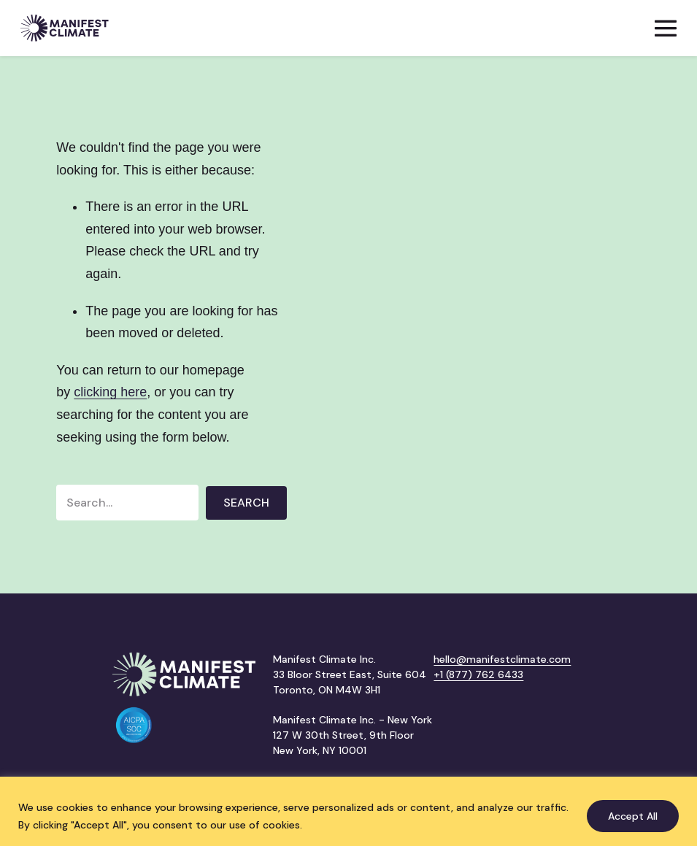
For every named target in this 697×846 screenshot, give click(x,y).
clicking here (110, 392)
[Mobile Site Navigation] (666, 28)
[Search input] (127, 502)
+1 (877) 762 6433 (478, 674)
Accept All (633, 816)
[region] (348, 811)
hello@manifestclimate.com (502, 659)
